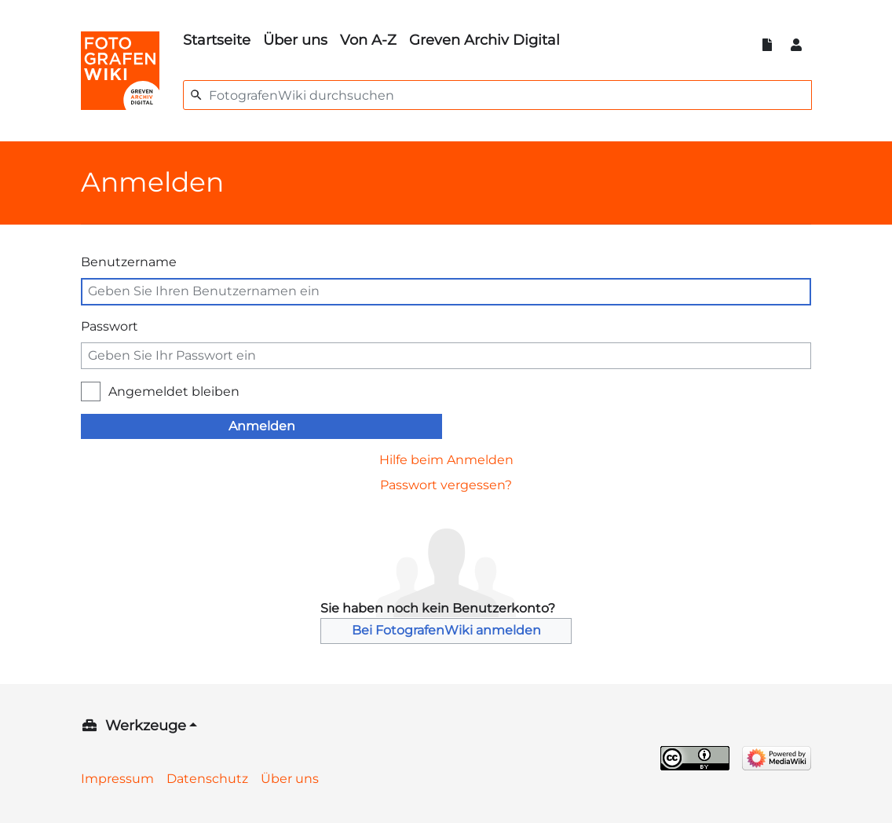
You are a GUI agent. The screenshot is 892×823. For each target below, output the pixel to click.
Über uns (295, 40)
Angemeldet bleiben (173, 391)
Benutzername (129, 261)
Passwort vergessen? (446, 484)
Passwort (109, 326)
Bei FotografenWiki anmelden (446, 630)
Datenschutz (207, 778)
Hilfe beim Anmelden (446, 459)
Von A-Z (368, 40)
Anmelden (261, 426)
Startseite (216, 40)
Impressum (117, 778)
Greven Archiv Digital (484, 40)
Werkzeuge (145, 725)
